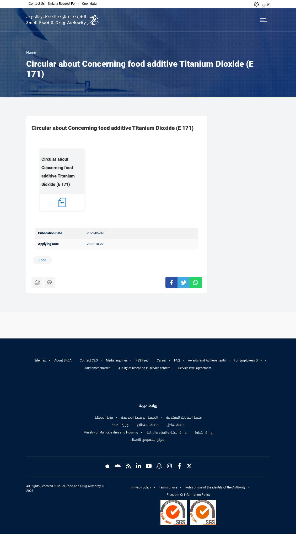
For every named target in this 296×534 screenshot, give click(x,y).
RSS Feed (142, 360)
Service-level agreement (194, 368)
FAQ (177, 360)
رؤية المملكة (103, 417)
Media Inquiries (116, 360)
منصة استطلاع (148, 425)
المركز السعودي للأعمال (148, 440)
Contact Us (37, 3)
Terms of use (168, 487)
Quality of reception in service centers (144, 368)
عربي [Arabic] (266, 4)
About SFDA (63, 360)
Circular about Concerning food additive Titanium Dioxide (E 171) (58, 172)
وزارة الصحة (120, 425)
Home (31, 53)
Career (161, 360)
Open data (89, 3)
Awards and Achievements (207, 360)
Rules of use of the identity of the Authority (215, 487)
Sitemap (40, 360)
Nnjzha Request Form (63, 3)
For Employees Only (248, 360)
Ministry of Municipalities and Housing (111, 432)
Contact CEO (89, 360)
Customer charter (97, 368)
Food (42, 260)
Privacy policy (141, 487)
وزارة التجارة (204, 432)
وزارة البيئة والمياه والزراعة (166, 432)
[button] (256, 4)
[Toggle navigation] (264, 20)
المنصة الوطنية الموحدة (139, 417)
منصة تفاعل (176, 425)
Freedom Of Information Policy (188, 495)
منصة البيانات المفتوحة (184, 417)
